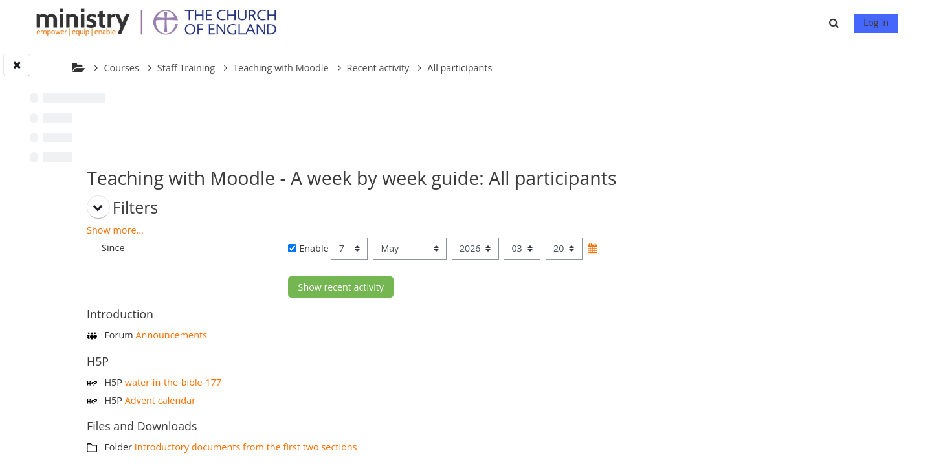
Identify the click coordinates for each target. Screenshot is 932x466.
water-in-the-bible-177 (313, 382)
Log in (876, 22)
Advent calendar (300, 400)
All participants (600, 67)
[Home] (162, 22)
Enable (415, 248)
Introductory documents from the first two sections (386, 447)
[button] (836, 23)
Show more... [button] (255, 230)
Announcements (312, 335)
